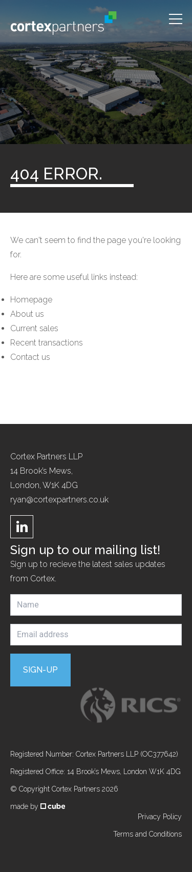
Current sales (34, 328)
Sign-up (40, 670)
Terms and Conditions (147, 834)
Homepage (31, 300)
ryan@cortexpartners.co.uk (59, 499)
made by (37, 806)
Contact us (30, 357)
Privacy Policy (160, 817)
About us (27, 314)
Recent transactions (46, 343)
